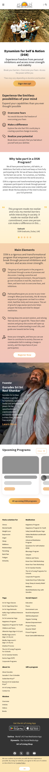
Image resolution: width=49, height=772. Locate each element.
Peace (28, 607)
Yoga (4, 599)
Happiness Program (32, 526)
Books (4, 712)
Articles (5, 706)
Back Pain (5, 555)
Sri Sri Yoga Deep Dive (10, 607)
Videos (4, 709)
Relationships (7, 549)
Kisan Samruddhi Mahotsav (35, 637)
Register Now (24, 355)
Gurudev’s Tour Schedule (11, 676)
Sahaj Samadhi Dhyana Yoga (35, 532)
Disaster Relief (31, 630)
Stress (4, 526)
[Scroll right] (44, 478)
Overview (5, 702)
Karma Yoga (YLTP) (8, 659)
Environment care (32, 610)
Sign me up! (24, 83)
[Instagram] (28, 754)
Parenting (5, 552)
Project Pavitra (31, 627)
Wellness (5, 545)
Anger (4, 539)
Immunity (5, 562)
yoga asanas (22, 305)
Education (29, 604)
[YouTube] (34, 754)
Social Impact (31, 599)
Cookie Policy (20, 763)
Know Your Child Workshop (35, 562)
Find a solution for (10, 520)
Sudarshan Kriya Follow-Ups (35, 581)
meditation (12, 310)
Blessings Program (32, 552)
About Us (6, 668)
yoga (20, 299)
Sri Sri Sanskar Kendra (33, 569)
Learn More (9, 425)
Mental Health (7, 529)
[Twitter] (21, 754)
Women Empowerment (33, 623)
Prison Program (31, 633)
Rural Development (32, 614)
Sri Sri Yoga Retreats (9, 610)
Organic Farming (31, 620)
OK (24, 768)
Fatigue (5, 558)
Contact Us (6, 692)
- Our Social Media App (24, 741)
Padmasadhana (14, 294)
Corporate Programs (33, 578)
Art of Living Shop (24, 745)
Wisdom (5, 697)
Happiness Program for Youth (36, 529)
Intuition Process (8, 647)
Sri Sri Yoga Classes (9, 604)
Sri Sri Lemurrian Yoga (9, 619)
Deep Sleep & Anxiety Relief (35, 584)
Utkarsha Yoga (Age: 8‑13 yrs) (12, 632)
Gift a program (32, 668)
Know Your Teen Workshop (35, 565)
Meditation (30, 520)
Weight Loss (6, 532)
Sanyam (28, 556)
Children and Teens (32, 559)
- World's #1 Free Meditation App (25, 737)
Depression (6, 535)
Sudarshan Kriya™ (8, 679)
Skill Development (32, 617)
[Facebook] (15, 754)
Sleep (4, 542)
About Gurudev (7, 673)
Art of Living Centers (9, 688)
